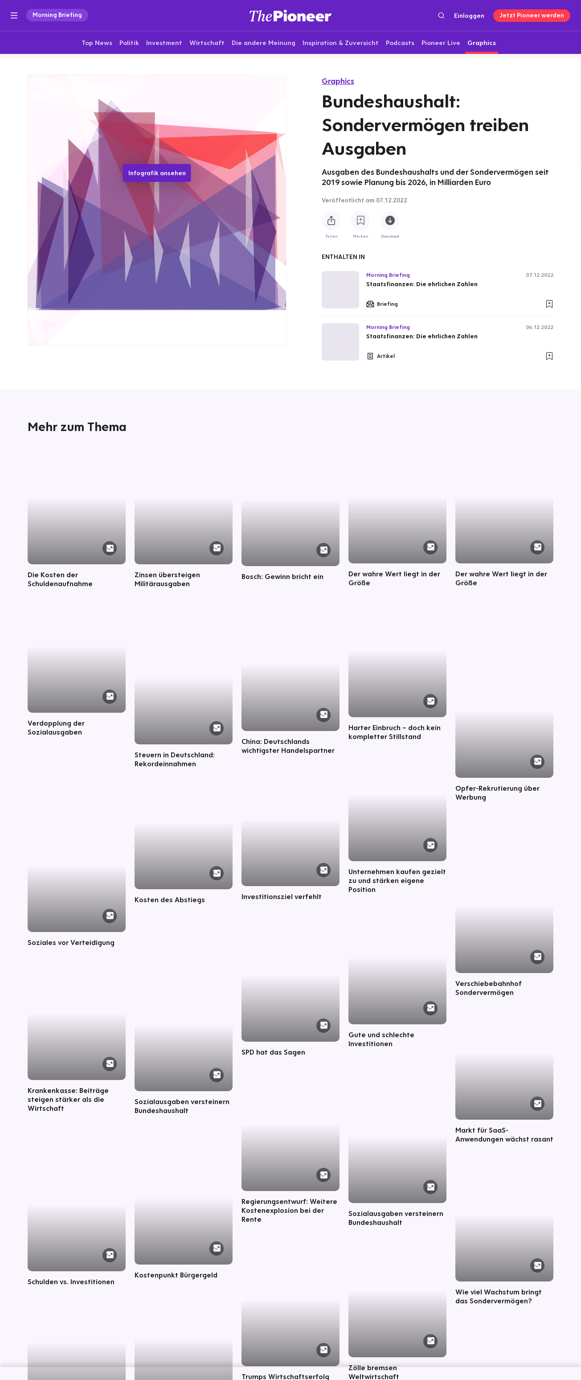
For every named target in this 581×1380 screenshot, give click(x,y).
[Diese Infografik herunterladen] (390, 220)
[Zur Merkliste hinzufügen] (360, 220)
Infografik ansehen (157, 173)
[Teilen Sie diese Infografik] (331, 220)
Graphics (338, 81)
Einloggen (469, 16)
